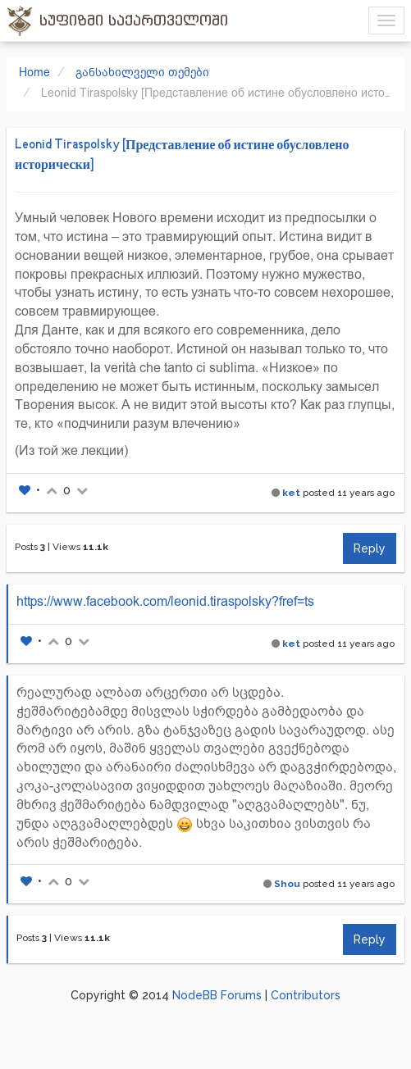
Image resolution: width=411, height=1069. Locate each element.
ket (291, 492)
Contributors (305, 995)
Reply (370, 548)
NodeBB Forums (217, 995)
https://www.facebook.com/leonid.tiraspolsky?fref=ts (165, 601)
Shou (287, 883)
